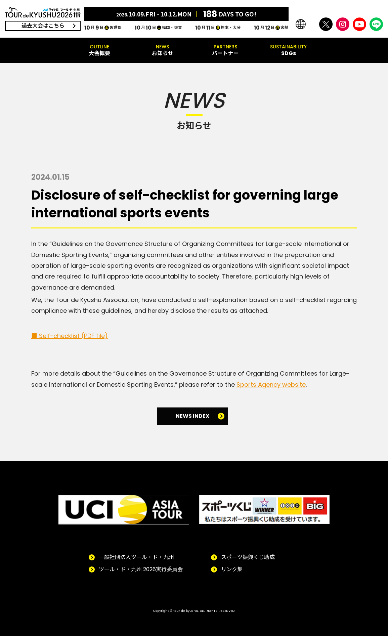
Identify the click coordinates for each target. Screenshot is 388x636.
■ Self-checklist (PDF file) (69, 336)
